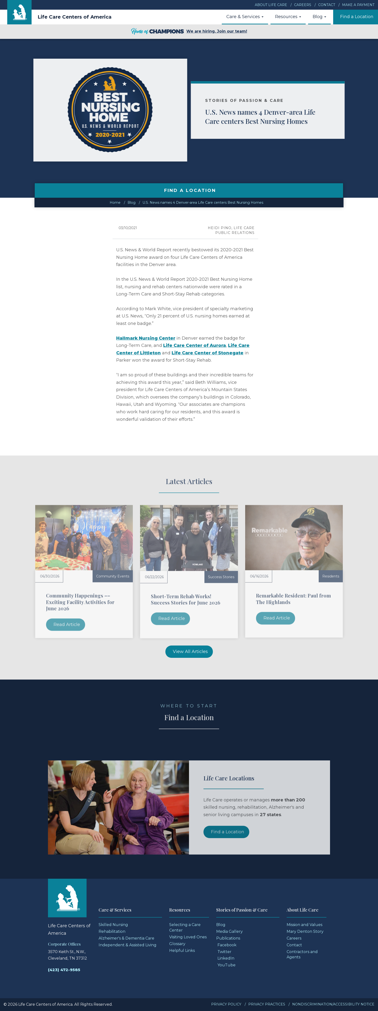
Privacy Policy (226, 1004)
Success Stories (221, 577)
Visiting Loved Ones (188, 937)
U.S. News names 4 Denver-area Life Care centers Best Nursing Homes (272, 116)
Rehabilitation (112, 931)
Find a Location (356, 16)
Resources (288, 16)
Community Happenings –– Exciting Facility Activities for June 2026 (80, 601)
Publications (228, 938)
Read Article (67, 624)
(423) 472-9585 (64, 970)
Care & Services (244, 16)
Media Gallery (229, 931)
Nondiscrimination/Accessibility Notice (333, 1004)
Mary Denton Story (305, 931)
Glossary (177, 943)
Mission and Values (304, 924)
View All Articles (190, 651)
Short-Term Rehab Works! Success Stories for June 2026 (185, 599)
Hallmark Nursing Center (145, 338)
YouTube (226, 965)
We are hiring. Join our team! (189, 31)
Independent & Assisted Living (127, 945)
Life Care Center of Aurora (194, 345)
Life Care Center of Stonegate (207, 353)
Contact (326, 5)
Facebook (226, 945)
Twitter (224, 951)
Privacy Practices (266, 1004)
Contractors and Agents (302, 954)
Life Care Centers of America (75, 17)
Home (115, 202)
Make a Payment (358, 5)
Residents (330, 576)
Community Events (112, 576)
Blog (319, 16)
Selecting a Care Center (185, 927)
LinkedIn (225, 958)
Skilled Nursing (113, 924)
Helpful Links (182, 950)
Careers (302, 5)
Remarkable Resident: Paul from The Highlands (293, 598)
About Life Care (271, 5)
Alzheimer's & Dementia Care (126, 938)
